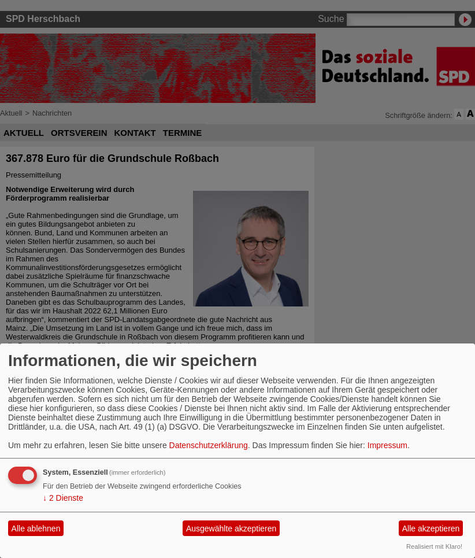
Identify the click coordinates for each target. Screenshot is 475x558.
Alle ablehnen (36, 528)
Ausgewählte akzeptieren (231, 528)
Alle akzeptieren (431, 528)
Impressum (387, 445)
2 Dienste (63, 497)
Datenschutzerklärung (208, 445)
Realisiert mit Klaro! (434, 546)
